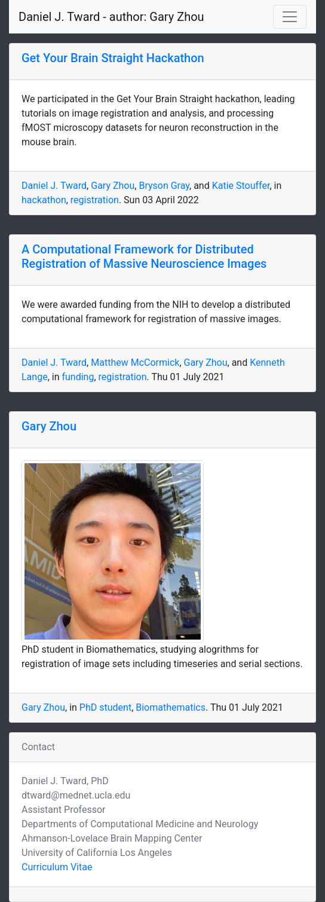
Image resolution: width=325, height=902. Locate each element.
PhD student (105, 707)
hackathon (44, 200)
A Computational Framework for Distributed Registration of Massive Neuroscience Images (144, 256)
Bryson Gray (164, 185)
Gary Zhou (112, 185)
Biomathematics (171, 707)
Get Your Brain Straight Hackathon (113, 58)
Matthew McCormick (135, 362)
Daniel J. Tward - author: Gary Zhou (111, 17)
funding (78, 377)
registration (94, 200)
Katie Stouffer (241, 185)
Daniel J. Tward (54, 185)
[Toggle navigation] (289, 17)
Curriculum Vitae (57, 867)
